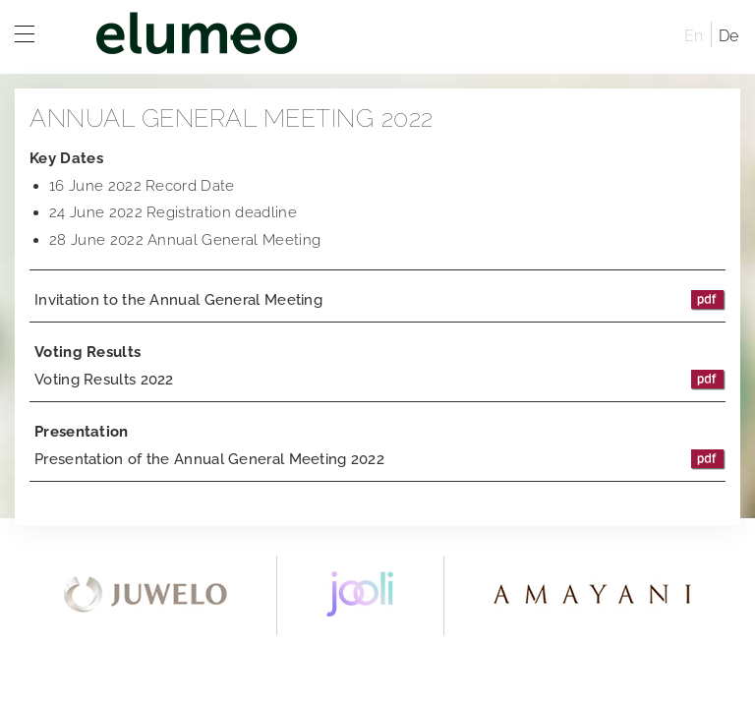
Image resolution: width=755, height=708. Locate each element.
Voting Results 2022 (380, 379)
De (729, 36)
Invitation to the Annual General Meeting (380, 300)
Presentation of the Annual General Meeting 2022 (380, 459)
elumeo (367, 37)
